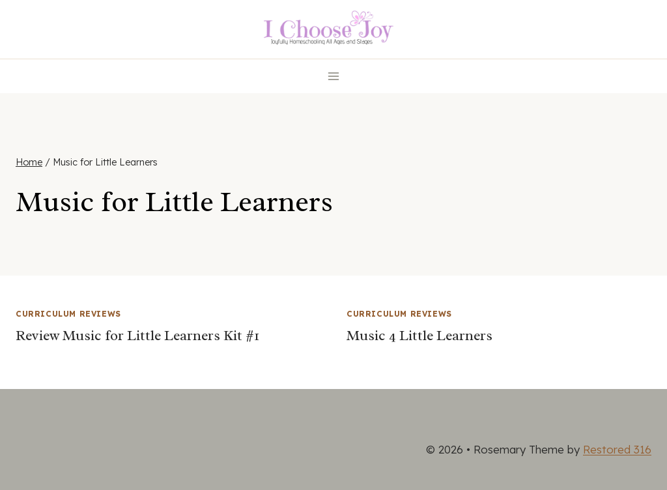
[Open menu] (334, 76)
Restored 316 (617, 449)
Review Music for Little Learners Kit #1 (137, 335)
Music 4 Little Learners (419, 335)
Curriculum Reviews (68, 314)
